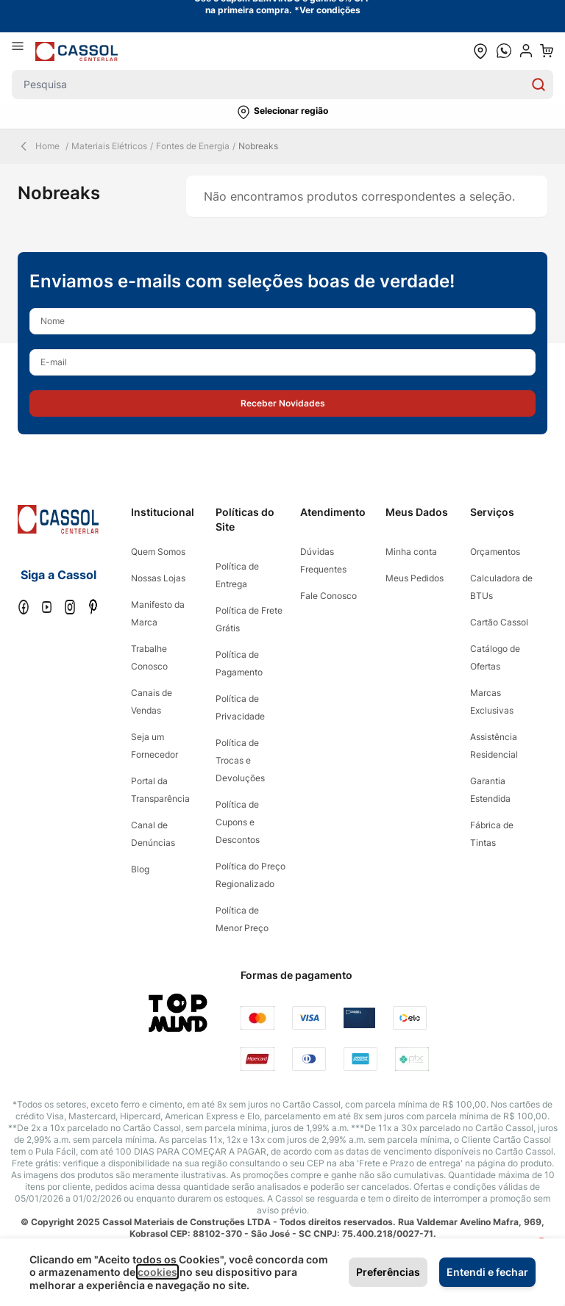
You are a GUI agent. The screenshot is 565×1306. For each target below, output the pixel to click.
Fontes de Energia (193, 145)
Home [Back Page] (39, 146)
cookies (157, 1272)
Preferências (388, 1272)
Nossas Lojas (158, 578)
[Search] (538, 84)
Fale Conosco (328, 595)
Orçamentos (495, 551)
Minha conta (411, 551)
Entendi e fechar (487, 1272)
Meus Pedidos (414, 578)
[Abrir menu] (23, 51)
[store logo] (76, 51)
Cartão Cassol (499, 622)
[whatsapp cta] (504, 51)
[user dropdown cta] (526, 51)
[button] (282, 112)
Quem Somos (158, 551)
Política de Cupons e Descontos (238, 822)
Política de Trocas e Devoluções (240, 760)
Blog (140, 869)
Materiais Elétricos (109, 145)
